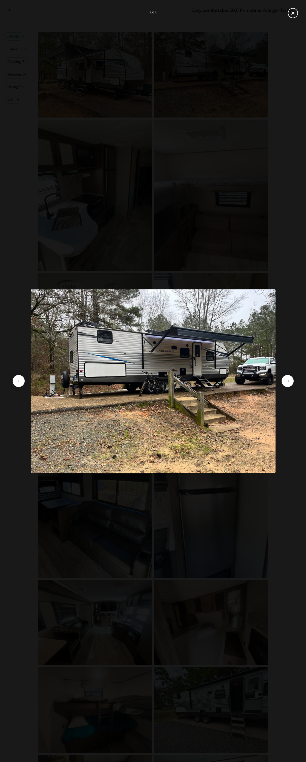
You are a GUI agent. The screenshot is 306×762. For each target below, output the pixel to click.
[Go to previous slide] (19, 381)
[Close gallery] (293, 13)
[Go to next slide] (288, 381)
